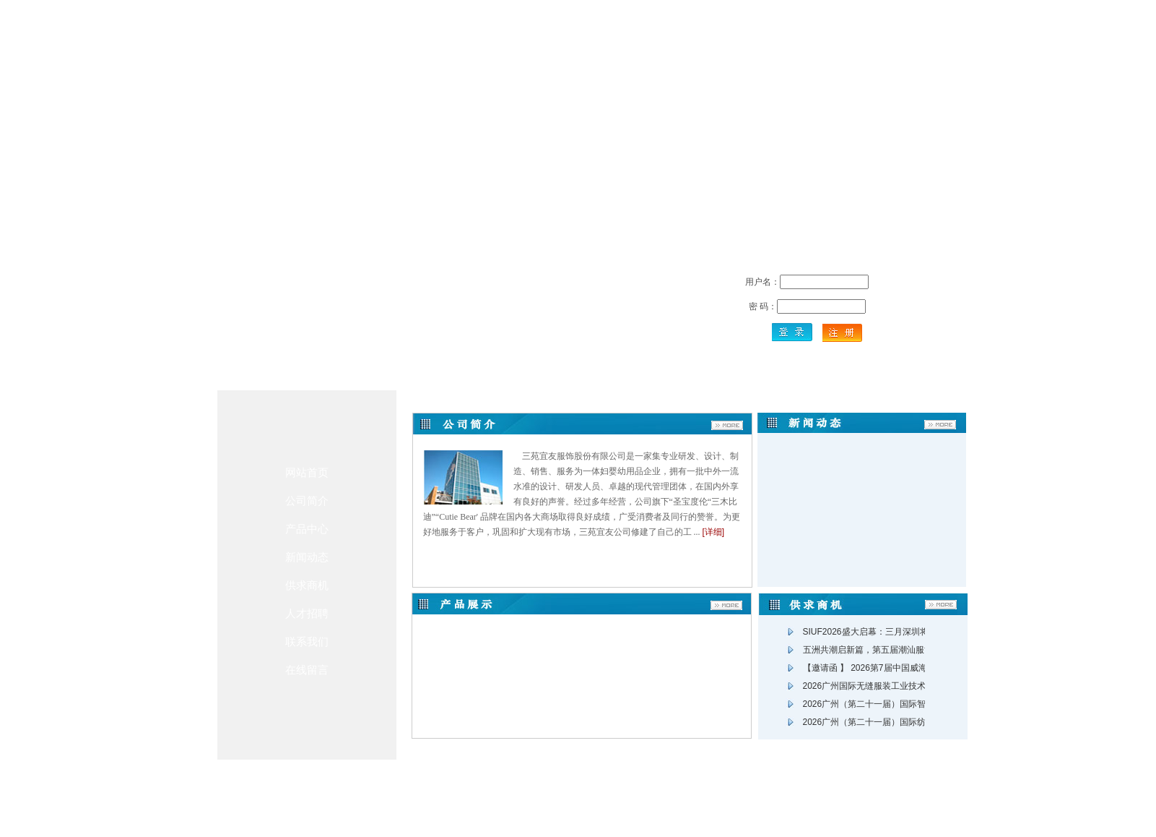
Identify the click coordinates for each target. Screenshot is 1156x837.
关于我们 (490, 785)
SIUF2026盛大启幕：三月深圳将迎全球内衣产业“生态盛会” (916, 632)
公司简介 (307, 500)
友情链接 (663, 785)
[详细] (714, 532)
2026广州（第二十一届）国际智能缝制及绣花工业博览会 (912, 704)
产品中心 (307, 529)
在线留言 (307, 670)
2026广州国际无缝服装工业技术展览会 (877, 686)
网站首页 (307, 472)
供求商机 (307, 585)
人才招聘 (307, 613)
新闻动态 (307, 557)
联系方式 (533, 785)
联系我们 (307, 641)
